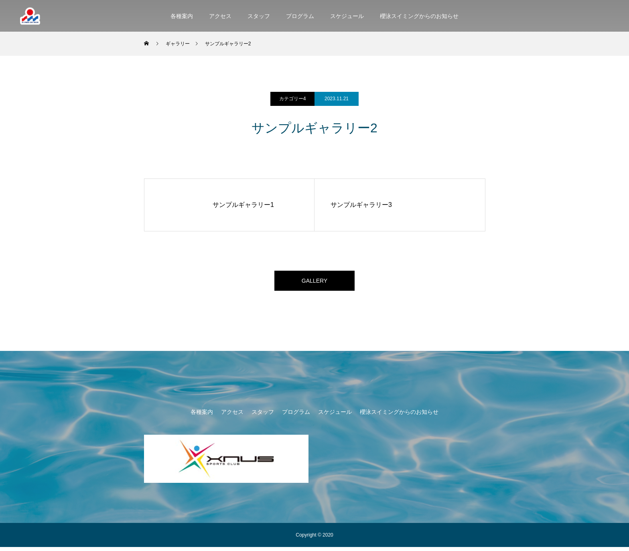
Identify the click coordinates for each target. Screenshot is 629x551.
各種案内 (181, 16)
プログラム (300, 16)
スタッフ (259, 16)
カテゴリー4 (292, 98)
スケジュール (347, 16)
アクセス (220, 16)
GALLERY (314, 282)
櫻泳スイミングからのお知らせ (419, 16)
